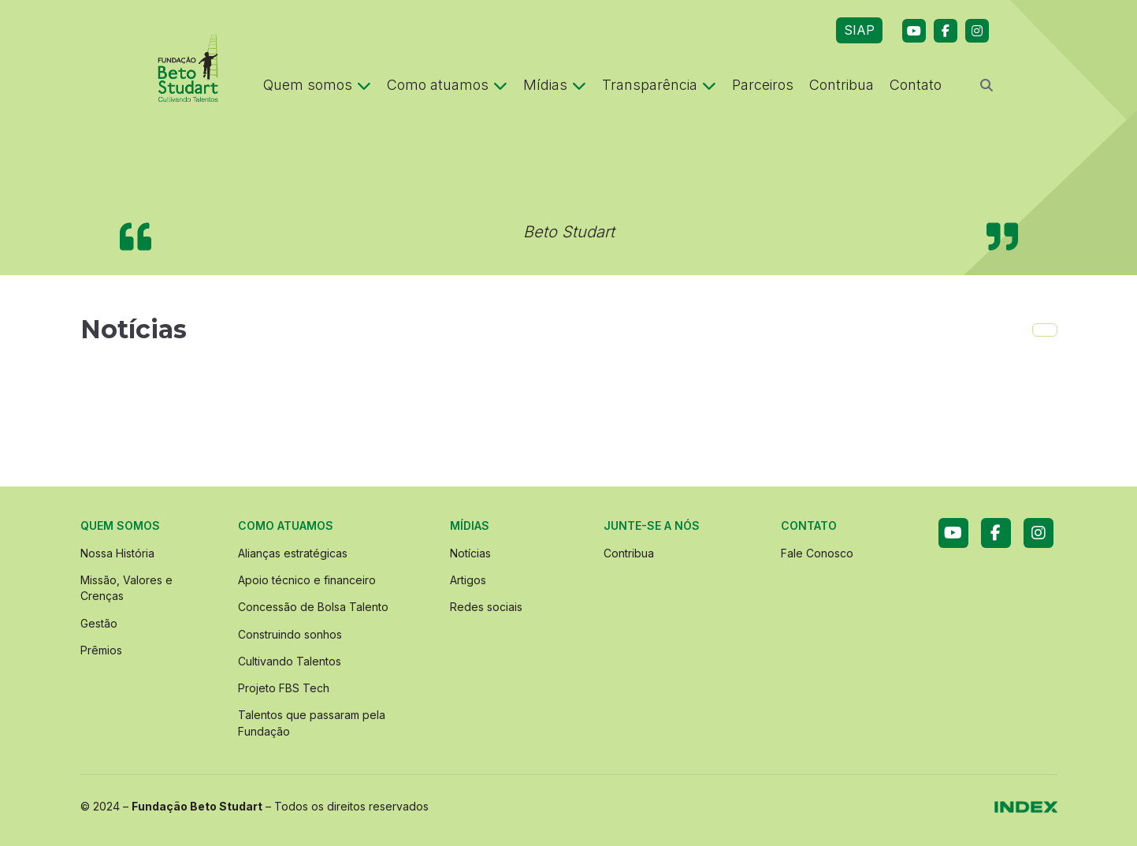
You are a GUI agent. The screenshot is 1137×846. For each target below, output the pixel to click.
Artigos (468, 580)
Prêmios (101, 650)
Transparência (659, 84)
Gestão (98, 623)
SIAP (859, 30)
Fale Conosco (817, 553)
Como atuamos (447, 84)
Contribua (841, 84)
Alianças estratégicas (292, 553)
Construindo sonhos (290, 634)
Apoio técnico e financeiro (307, 580)
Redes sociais (486, 606)
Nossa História (117, 553)
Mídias (554, 84)
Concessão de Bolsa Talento (313, 606)
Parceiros (762, 84)
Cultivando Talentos (289, 661)
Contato (916, 84)
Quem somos (317, 84)
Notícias (470, 553)
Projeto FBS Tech (283, 688)
